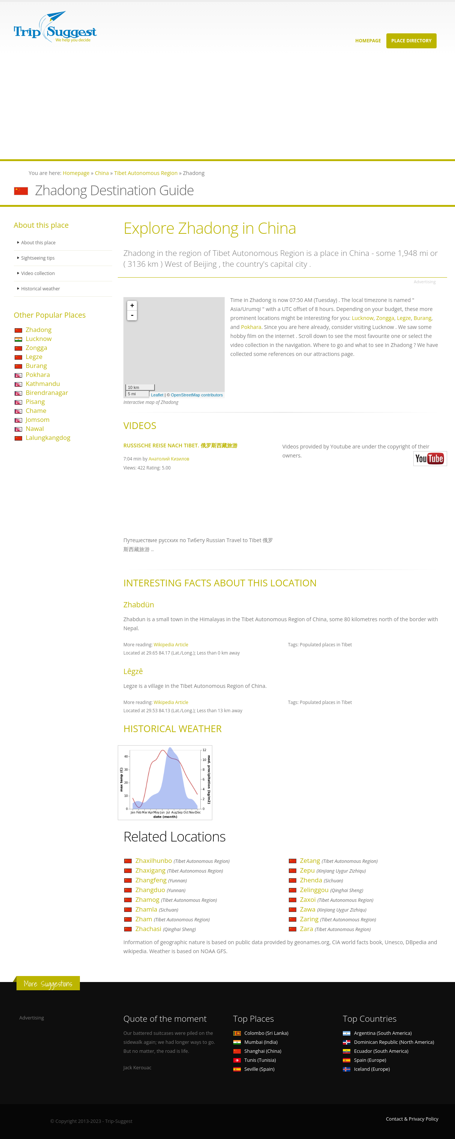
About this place (39, 242)
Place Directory (411, 40)
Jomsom (38, 419)
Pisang (35, 401)
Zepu (333, 870)
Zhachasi (165, 928)
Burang (36, 365)
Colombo (260, 1033)
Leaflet (157, 395)
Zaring (338, 919)
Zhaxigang (179, 870)
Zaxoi (336, 899)
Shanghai (257, 1051)
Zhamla (156, 909)
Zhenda (321, 880)
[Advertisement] (225, 106)
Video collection (38, 273)
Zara (335, 928)
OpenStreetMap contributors (197, 395)
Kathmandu (43, 383)
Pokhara (38, 374)
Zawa (333, 909)
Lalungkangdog (48, 437)
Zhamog (176, 899)
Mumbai (255, 1042)
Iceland (366, 1069)
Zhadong (39, 329)
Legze (34, 356)
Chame (36, 410)
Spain (364, 1060)
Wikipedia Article (171, 644)
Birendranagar (47, 392)
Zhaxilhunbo (182, 860)
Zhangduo (160, 889)
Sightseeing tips (38, 258)
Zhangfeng (161, 880)
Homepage (368, 40)
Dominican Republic (388, 1042)
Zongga (37, 347)
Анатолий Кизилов (169, 459)
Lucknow (39, 338)
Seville (254, 1069)
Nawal (35, 428)
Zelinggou (331, 889)
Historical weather (41, 288)
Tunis (254, 1060)
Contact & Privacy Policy (412, 1119)
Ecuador (375, 1051)
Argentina (377, 1033)
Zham (172, 919)
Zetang (339, 860)
